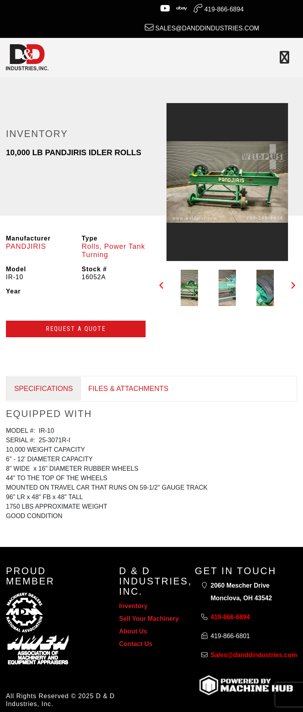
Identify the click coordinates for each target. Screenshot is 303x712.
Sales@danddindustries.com (202, 27)
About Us (133, 631)
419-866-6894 (218, 8)
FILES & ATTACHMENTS (128, 389)
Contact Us (135, 644)
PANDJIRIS (26, 246)
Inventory (133, 606)
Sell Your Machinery (149, 618)
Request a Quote (76, 329)
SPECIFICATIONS (43, 389)
